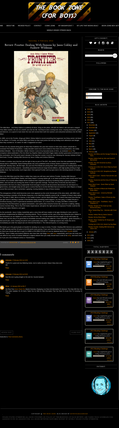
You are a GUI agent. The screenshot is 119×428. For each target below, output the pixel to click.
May (90, 143)
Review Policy (24, 26)
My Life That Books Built (87, 26)
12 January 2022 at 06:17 (18, 286)
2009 (89, 240)
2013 (89, 120)
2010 (89, 238)
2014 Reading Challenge (99, 313)
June (90, 141)
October (91, 130)
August (91, 135)
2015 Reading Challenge (99, 295)
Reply (7, 268)
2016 (89, 112)
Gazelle (70, 231)
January (91, 232)
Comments (90, 97)
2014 (89, 117)
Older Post (76, 332)
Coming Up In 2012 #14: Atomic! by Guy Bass (102, 224)
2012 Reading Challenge (99, 349)
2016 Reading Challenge (99, 277)
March (91, 149)
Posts (88, 94)
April (90, 146)
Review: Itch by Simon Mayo (97, 217)
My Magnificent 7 (66, 26)
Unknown (8, 260)
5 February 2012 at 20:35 (20, 274)
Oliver (7, 286)
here (69, 151)
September (92, 133)
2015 (89, 114)
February (92, 152)
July (90, 138)
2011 (89, 235)
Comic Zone (50, 26)
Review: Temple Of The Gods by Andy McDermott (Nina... (99, 206)
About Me (10, 26)
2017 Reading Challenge (99, 259)
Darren (95, 262)
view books (109, 270)
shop (69, 235)
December (92, 125)
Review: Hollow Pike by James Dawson (100, 214)
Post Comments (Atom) (15, 337)
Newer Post (6, 332)
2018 (89, 109)
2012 (89, 122)
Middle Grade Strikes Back (59, 30)
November (92, 127)
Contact (37, 26)
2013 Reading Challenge (99, 331)
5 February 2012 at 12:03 (20, 260)
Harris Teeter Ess (20, 289)
